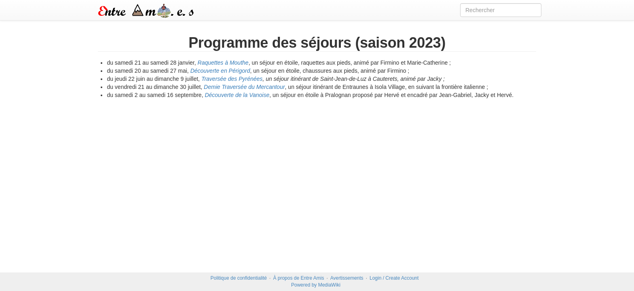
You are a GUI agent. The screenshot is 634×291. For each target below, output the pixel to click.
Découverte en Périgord (220, 70)
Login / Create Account (394, 278)
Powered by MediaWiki (315, 285)
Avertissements (346, 278)
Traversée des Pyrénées (231, 79)
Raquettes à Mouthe (223, 62)
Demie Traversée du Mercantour (244, 87)
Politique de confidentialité (239, 278)
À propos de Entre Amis (298, 278)
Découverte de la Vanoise (237, 95)
